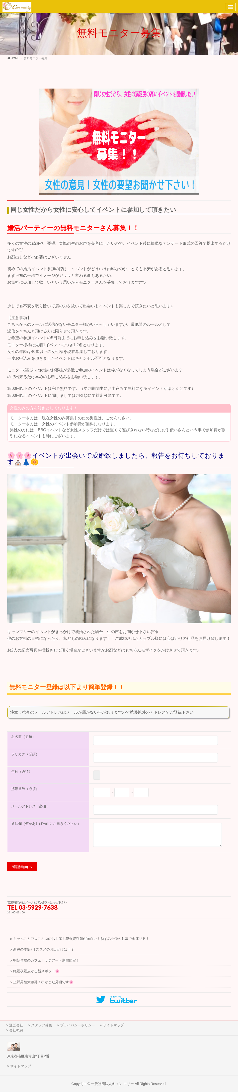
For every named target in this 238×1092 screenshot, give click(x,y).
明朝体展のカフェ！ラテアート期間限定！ (46, 960)
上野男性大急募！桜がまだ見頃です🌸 (43, 982)
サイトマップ (113, 1025)
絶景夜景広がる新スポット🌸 (36, 971)
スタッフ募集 (41, 1025)
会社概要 (16, 1030)
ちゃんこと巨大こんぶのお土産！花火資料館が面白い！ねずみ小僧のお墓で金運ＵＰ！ (81, 939)
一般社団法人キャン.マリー (112, 1084)
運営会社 (16, 1025)
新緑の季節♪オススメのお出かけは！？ (43, 949)
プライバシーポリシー (77, 1025)
